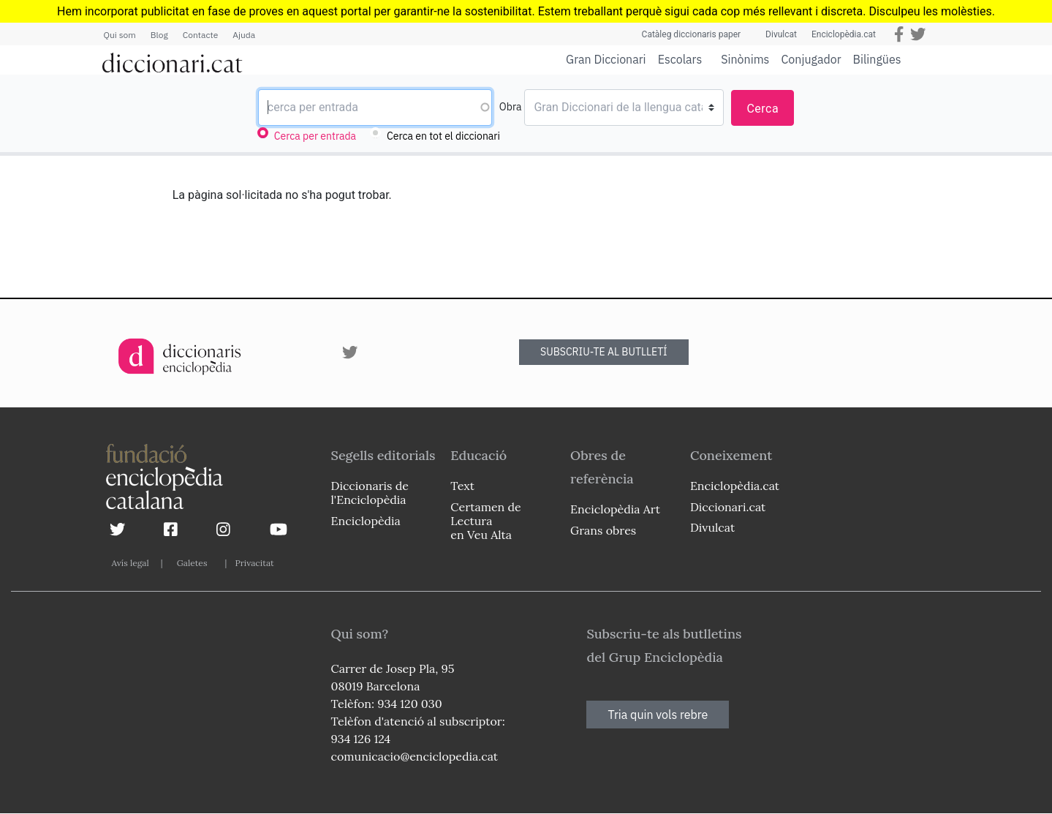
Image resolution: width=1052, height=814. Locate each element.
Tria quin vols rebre (658, 714)
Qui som (120, 34)
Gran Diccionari (606, 59)
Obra (510, 106)
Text (462, 485)
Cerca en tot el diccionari (443, 136)
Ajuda (243, 34)
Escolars (680, 59)
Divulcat (781, 34)
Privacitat (254, 562)
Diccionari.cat (727, 507)
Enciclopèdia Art (615, 509)
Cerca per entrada (315, 136)
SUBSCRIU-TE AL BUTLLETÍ (603, 351)
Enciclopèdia (366, 520)
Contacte (200, 34)
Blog (159, 34)
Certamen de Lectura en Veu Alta (485, 521)
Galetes (192, 562)
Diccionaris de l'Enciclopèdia (370, 492)
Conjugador (811, 59)
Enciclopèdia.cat (843, 34)
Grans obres (603, 530)
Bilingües (877, 59)
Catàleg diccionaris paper (691, 34)
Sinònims (745, 59)
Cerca (762, 109)
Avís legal (130, 562)
